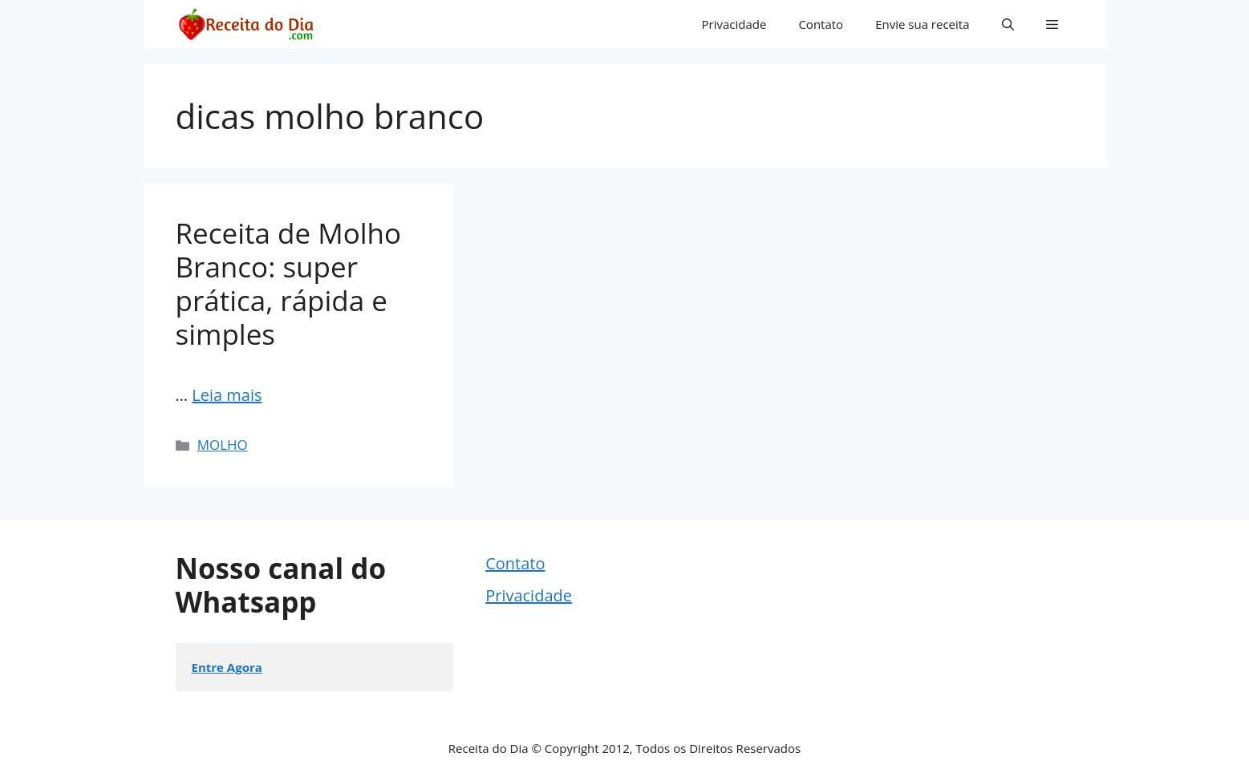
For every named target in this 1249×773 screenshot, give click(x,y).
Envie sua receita (922, 24)
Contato (820, 24)
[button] (1008, 24)
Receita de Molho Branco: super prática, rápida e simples (289, 283)
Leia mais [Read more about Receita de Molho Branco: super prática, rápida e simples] (227, 395)
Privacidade (734, 24)
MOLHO (222, 444)
